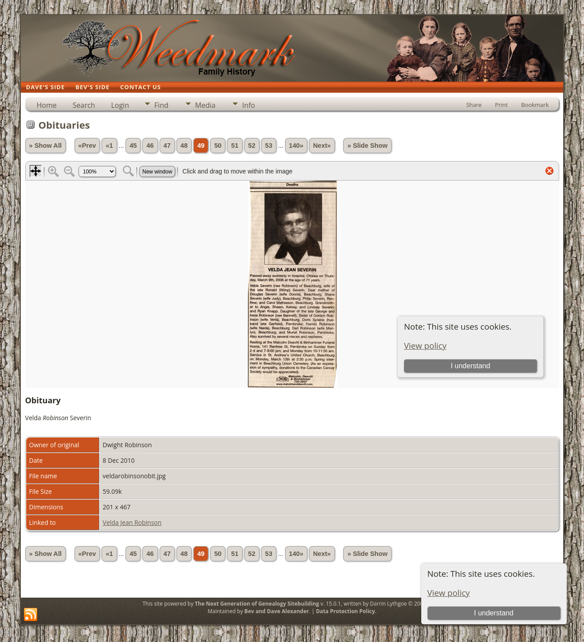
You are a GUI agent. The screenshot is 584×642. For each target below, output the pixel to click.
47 (167, 145)
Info (248, 105)
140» (296, 145)
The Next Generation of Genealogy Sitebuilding (257, 603)
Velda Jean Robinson (132, 522)
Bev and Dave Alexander (276, 611)
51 (234, 145)
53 (268, 145)
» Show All (45, 145)
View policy (448, 592)
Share (474, 105)
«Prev (87, 145)
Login (120, 105)
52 (251, 145)
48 (184, 145)
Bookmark (535, 105)
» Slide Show (367, 145)
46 (149, 145)
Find (161, 105)
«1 (109, 145)
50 (217, 145)
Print (501, 105)
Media (205, 105)
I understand (493, 613)
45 (133, 145)
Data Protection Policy (345, 611)
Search (84, 105)
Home (47, 105)
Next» (322, 145)
